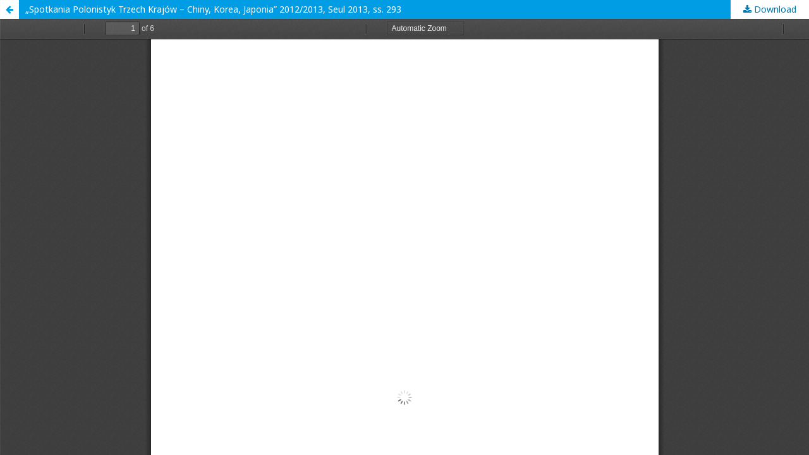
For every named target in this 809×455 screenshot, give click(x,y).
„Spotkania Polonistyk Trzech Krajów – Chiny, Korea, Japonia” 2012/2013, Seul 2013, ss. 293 (213, 9)
